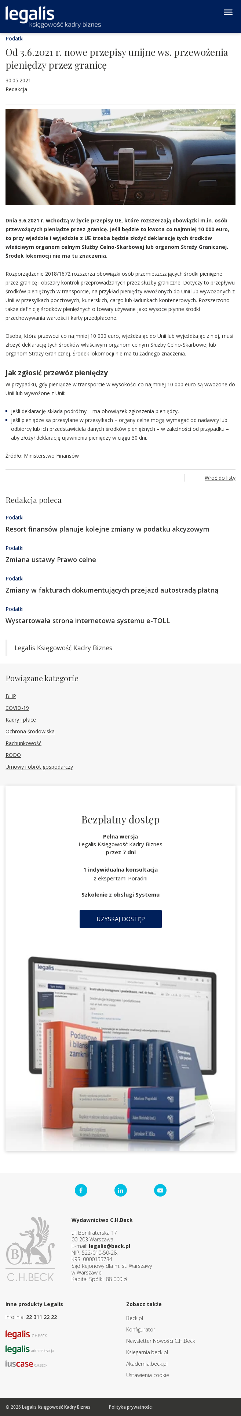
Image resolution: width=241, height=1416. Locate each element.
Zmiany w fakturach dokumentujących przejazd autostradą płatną (112, 590)
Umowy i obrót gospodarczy (39, 766)
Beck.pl (134, 1318)
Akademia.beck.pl (147, 1363)
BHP (11, 696)
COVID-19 (17, 707)
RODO (13, 754)
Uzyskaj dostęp (120, 919)
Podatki (14, 38)
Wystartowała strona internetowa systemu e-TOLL (88, 620)
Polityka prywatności (131, 1407)
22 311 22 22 (41, 1316)
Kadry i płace (21, 719)
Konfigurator (140, 1329)
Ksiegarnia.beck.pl (147, 1352)
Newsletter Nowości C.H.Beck (160, 1340)
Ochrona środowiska (30, 731)
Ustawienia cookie (147, 1375)
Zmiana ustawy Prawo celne (51, 559)
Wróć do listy (220, 477)
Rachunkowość (23, 743)
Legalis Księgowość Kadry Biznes (63, 647)
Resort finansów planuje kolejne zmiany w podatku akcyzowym (107, 529)
